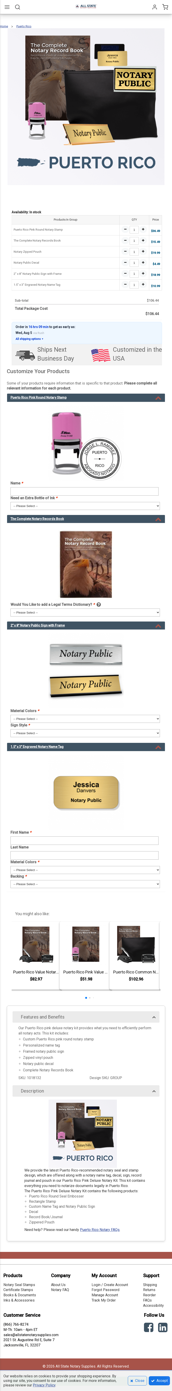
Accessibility (153, 1305)
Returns (149, 1290)
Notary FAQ (60, 1290)
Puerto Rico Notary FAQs (100, 1230)
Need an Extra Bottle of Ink (33, 498)
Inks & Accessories (19, 1300)
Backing (18, 876)
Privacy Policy (44, 1385)
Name (16, 483)
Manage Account (105, 1295)
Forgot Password (105, 1290)
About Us (58, 1285)
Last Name (19, 847)
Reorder (149, 1295)
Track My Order (104, 1300)
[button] (86, 998)
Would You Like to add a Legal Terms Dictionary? (52, 604)
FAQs (147, 1300)
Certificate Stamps (18, 1290)
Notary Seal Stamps (19, 1285)
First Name (20, 832)
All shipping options (29, 339)
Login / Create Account (110, 1285)
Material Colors (24, 711)
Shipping (150, 1285)
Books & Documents (19, 1295)
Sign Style (20, 725)
